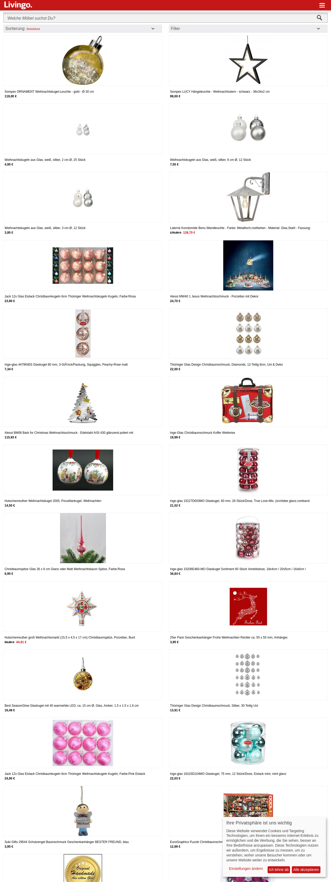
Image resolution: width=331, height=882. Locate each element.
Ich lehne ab (278, 870)
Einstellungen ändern (246, 869)
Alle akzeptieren (306, 870)
